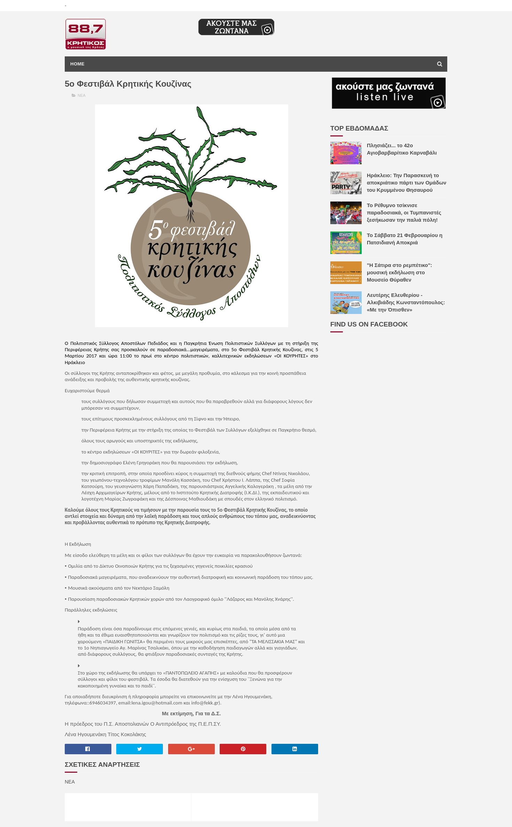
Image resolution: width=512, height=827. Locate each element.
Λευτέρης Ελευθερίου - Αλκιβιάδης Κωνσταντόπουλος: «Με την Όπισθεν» (406, 302)
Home (77, 63)
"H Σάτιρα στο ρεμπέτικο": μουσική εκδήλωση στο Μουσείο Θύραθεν (399, 272)
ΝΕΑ (82, 95)
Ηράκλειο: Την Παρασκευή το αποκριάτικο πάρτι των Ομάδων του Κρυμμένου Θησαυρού (406, 182)
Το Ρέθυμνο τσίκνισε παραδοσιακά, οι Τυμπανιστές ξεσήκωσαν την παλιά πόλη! (404, 212)
